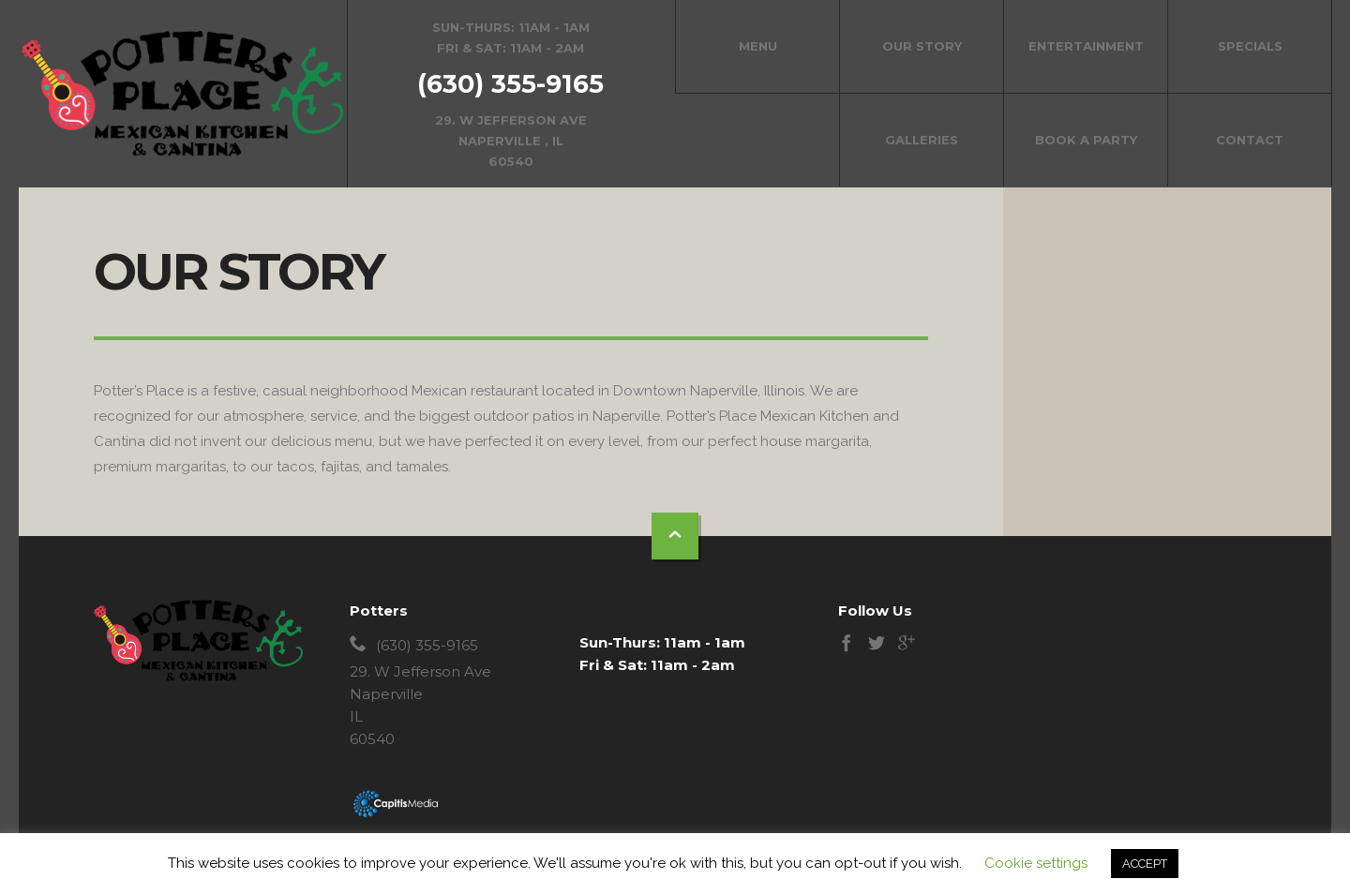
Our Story (922, 45)
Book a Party (1086, 139)
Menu (758, 45)
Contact (1249, 139)
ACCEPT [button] (1144, 864)
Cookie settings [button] (1036, 863)
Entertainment (1086, 45)
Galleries (921, 139)
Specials (1250, 45)
